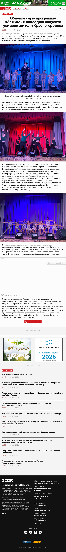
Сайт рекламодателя (9, 295)
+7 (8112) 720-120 (40, 520)
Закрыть (56, 263)
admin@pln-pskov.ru (41, 515)
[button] (64, 9)
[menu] (57, 9)
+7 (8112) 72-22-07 (41, 505)
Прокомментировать (33, 322)
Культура (7, 14)
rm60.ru (37, 523)
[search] (60, 9)
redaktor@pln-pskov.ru (42, 510)
